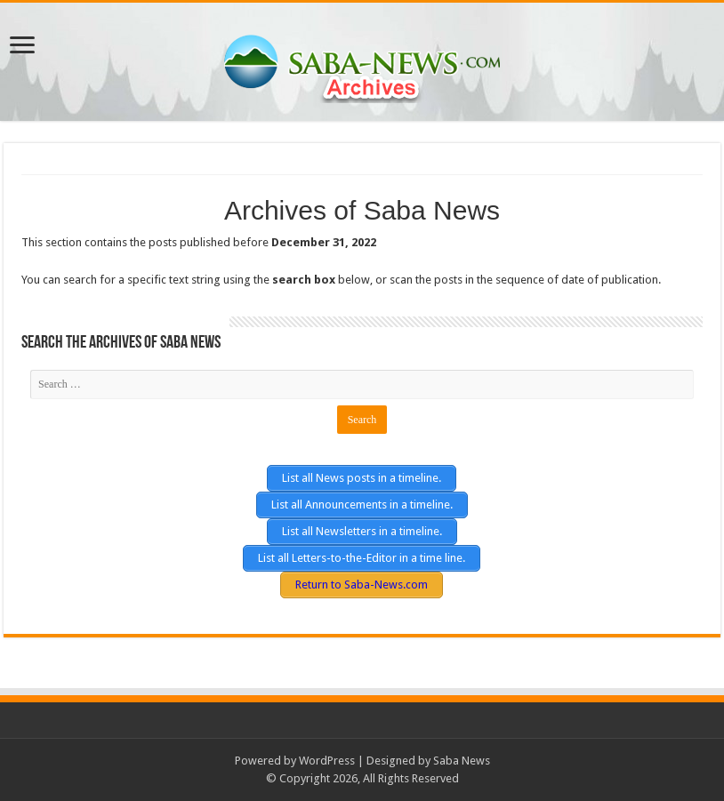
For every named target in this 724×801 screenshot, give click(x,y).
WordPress (327, 760)
